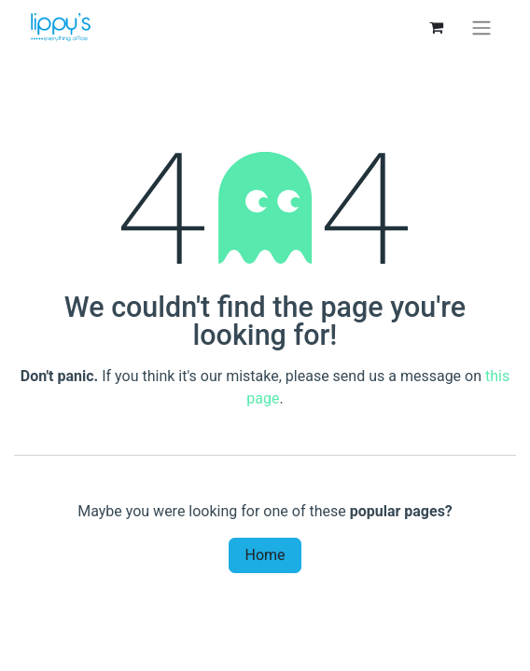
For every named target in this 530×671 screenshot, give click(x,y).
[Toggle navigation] (481, 27)
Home (264, 555)
